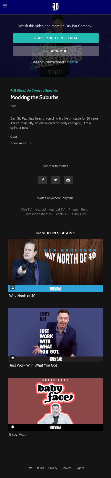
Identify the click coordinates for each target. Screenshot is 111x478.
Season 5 (66, 233)
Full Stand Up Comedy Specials (34, 90)
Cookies (67, 468)
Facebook (43, 180)
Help (30, 468)
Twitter (55, 180)
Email (68, 180)
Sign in (72, 62)
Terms (40, 468)
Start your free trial (56, 38)
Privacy (53, 468)
